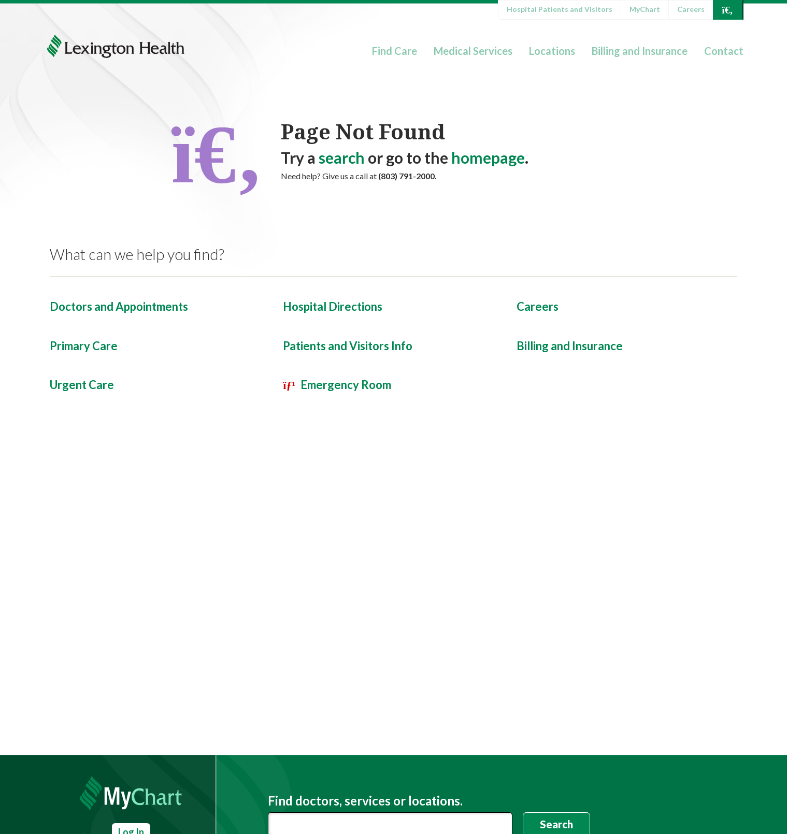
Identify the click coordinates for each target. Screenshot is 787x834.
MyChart (644, 9)
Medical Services (473, 51)
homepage (488, 157)
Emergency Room (346, 385)
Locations (552, 51)
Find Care (394, 51)
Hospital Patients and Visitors (559, 9)
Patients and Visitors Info (347, 346)
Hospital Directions (332, 306)
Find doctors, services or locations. (365, 801)
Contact (723, 51)
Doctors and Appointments (119, 306)
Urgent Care (82, 385)
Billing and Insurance (640, 51)
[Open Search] (727, 10)
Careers (691, 9)
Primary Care (84, 346)
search (342, 157)
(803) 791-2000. (407, 176)
